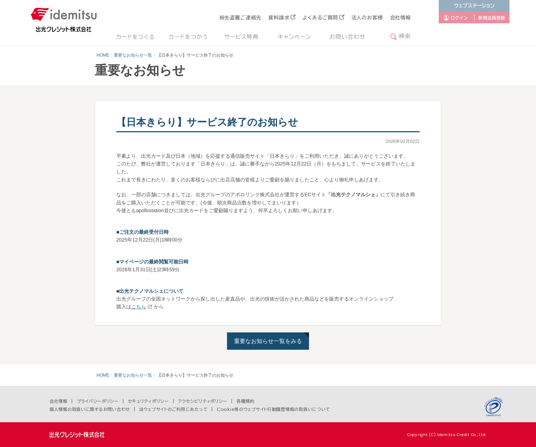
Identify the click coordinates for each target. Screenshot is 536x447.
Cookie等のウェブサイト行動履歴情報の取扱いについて (273, 409)
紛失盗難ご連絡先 (241, 17)
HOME (103, 55)
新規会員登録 (491, 18)
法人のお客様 (367, 17)
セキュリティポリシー (148, 401)
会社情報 (400, 17)
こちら (138, 306)
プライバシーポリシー (98, 401)
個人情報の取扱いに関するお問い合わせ (89, 409)
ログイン (459, 18)
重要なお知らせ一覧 (133, 55)
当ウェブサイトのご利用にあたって (173, 409)
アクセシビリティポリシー (203, 401)
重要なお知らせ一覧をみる (268, 341)
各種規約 (246, 401)
